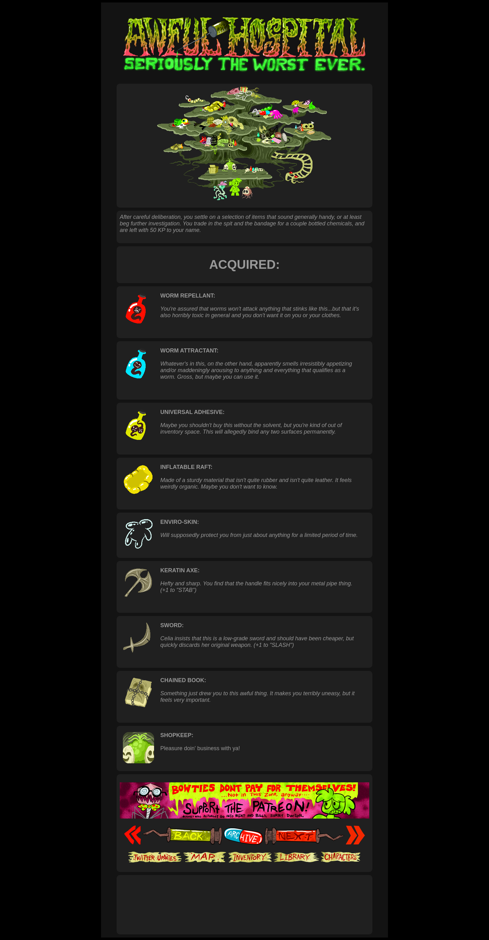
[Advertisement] (244, 898)
